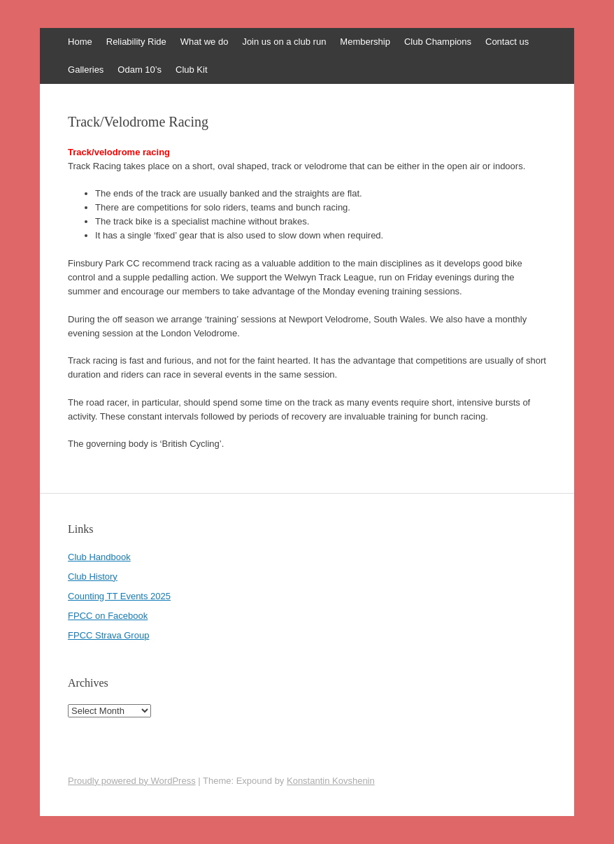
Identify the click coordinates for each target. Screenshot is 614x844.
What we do (204, 41)
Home (80, 41)
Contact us (507, 41)
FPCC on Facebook (108, 615)
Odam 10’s (139, 69)
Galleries (85, 69)
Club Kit (192, 69)
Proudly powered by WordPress (132, 780)
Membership (365, 41)
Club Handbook (99, 557)
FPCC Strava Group (108, 635)
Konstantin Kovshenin (331, 780)
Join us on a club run (284, 41)
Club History (92, 576)
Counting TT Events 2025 (119, 596)
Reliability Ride (136, 41)
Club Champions (437, 41)
